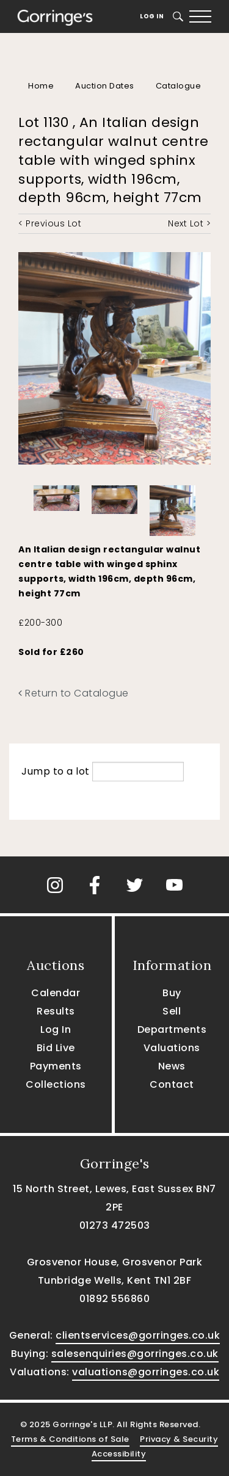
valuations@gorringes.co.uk (145, 1372)
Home (41, 86)
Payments (56, 1066)
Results (56, 1011)
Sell (171, 1011)
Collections (56, 1084)
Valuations (172, 1048)
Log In (152, 16)
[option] (56, 495)
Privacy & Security (179, 1439)
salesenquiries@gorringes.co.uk (135, 1354)
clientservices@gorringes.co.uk (138, 1335)
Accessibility (119, 1454)
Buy (171, 993)
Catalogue (179, 86)
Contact (172, 1084)
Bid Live (56, 1048)
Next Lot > (189, 223)
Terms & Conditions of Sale (70, 1439)
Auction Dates (104, 86)
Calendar (55, 993)
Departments (172, 1029)
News (172, 1066)
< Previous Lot (49, 223)
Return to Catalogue (73, 693)
